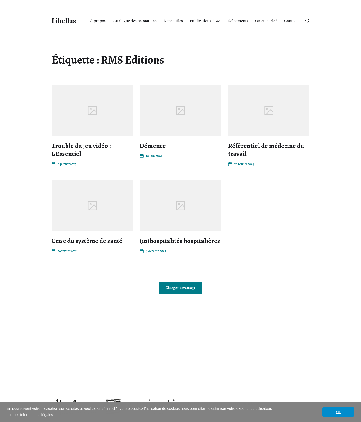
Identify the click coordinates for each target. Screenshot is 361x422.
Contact (291, 21)
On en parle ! (266, 21)
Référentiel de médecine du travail (266, 149)
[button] (307, 20)
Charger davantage (180, 288)
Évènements (237, 21)
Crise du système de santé (87, 240)
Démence (153, 145)
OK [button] (338, 412)
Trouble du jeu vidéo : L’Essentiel (81, 149)
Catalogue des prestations (135, 21)
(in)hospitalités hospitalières (180, 240)
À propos (98, 21)
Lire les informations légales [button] (30, 415)
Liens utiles (173, 21)
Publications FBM (205, 21)
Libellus (64, 20)
